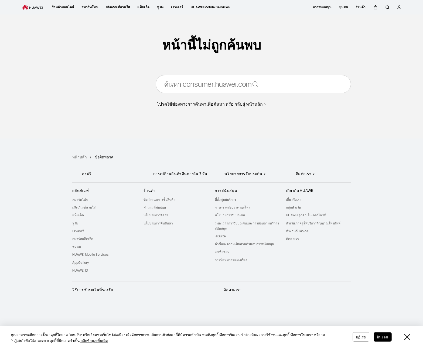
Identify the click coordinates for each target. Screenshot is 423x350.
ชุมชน (76, 246)
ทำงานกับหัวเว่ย (297, 231)
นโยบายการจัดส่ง (156, 215)
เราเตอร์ (78, 231)
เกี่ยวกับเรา (293, 199)
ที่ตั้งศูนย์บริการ (225, 199)
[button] (375, 7)
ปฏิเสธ (358, 336)
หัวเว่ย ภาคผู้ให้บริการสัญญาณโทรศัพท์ (313, 223)
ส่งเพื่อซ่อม (222, 251)
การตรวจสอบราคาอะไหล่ (232, 207)
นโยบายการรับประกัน (230, 215)
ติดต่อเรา (292, 239)
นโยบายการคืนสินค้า (158, 223)
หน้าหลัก (79, 157)
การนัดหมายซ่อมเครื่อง (231, 260)
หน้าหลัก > (256, 105)
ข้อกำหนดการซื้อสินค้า (159, 199)
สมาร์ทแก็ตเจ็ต (82, 239)
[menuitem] (104, 199)
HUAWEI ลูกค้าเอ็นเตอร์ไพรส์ (306, 215)
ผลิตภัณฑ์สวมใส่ (83, 207)
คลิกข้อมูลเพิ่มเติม (94, 340)
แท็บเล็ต (78, 215)
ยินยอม (381, 336)
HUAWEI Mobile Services (90, 254)
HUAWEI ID (80, 270)
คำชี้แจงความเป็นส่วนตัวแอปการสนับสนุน (244, 244)
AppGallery (80, 262)
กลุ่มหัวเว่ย (293, 207)
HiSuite (220, 236)
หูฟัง (75, 223)
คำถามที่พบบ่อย (155, 207)
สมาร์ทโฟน (80, 199)
